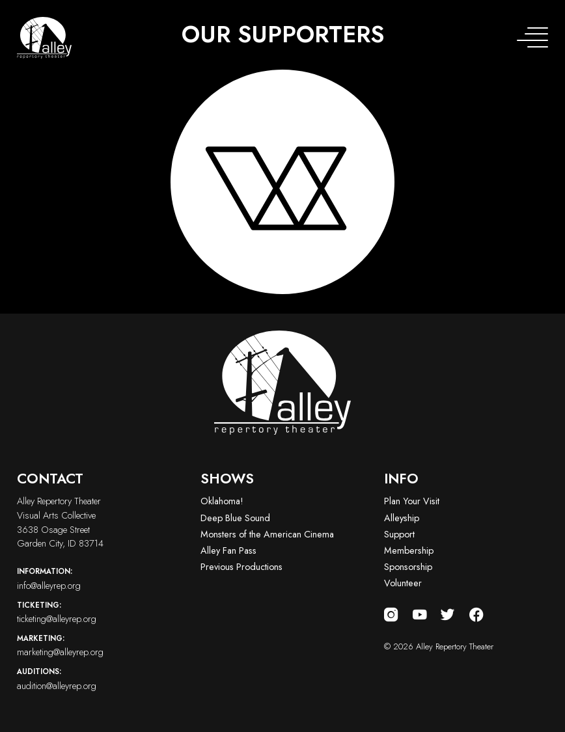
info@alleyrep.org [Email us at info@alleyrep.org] (99, 578)
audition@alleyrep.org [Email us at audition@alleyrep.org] (99, 678)
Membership (409, 550)
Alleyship (401, 517)
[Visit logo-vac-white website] (283, 182)
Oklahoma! (221, 501)
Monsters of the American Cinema (267, 534)
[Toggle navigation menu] (532, 37)
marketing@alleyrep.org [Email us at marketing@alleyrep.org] (99, 645)
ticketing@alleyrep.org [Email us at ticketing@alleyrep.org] (99, 612)
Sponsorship (408, 566)
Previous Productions (241, 566)
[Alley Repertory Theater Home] (44, 38)
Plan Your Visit (411, 501)
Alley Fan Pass (228, 550)
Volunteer (403, 583)
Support (399, 534)
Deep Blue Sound (235, 517)
